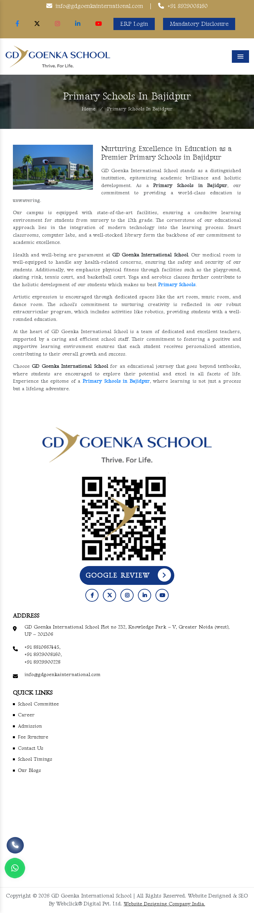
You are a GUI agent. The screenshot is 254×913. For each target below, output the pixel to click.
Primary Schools (176, 285)
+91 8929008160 (187, 6)
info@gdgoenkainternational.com (99, 6)
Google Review (128, 575)
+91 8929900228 (42, 662)
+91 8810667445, (42, 647)
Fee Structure (33, 737)
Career (26, 715)
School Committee (38, 704)
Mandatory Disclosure (199, 23)
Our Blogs (29, 770)
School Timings (35, 759)
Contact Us (30, 748)
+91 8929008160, (43, 654)
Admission (30, 726)
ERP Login (134, 23)
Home (89, 109)
